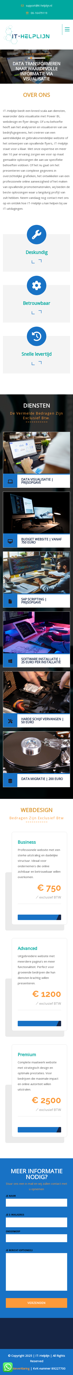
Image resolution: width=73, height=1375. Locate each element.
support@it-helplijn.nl (39, 5)
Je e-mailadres (36, 1220)
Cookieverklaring (19, 1368)
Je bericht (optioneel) (36, 1272)
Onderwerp (36, 1235)
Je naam (36, 1199)
